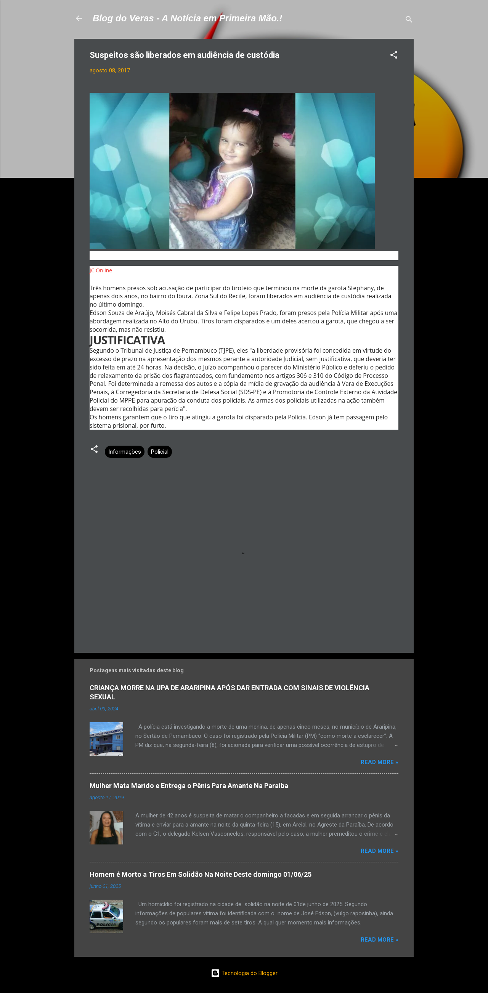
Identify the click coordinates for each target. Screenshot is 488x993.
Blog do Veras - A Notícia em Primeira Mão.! (187, 18)
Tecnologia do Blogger (244, 973)
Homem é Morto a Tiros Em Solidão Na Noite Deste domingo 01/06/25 (200, 874)
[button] (393, 56)
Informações (124, 451)
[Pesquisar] (409, 20)
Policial (160, 451)
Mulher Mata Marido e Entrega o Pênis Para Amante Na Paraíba (189, 786)
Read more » (379, 762)
